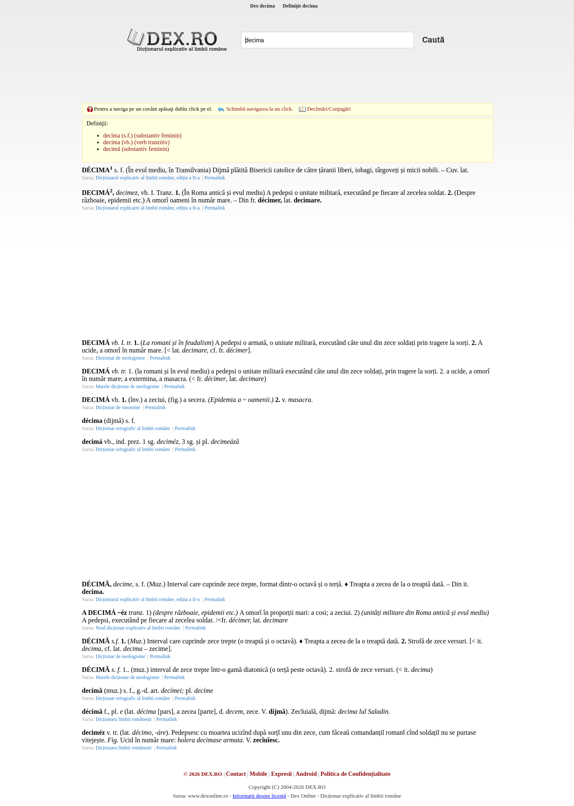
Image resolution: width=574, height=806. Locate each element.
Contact (236, 774)
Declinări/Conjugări (329, 109)
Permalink (214, 178)
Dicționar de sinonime (118, 407)
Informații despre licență (259, 796)
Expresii (281, 774)
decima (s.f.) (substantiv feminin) (142, 135)
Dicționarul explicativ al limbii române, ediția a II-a (148, 178)
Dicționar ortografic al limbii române (133, 428)
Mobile (258, 774)
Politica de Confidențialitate (356, 774)
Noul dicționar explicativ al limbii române (138, 628)
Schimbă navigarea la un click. (259, 109)
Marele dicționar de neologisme (128, 386)
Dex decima (262, 6)
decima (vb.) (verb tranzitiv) (136, 142)
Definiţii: (97, 123)
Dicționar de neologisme (120, 358)
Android (306, 774)
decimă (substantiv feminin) (136, 149)
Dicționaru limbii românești (124, 719)
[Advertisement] (287, 77)
